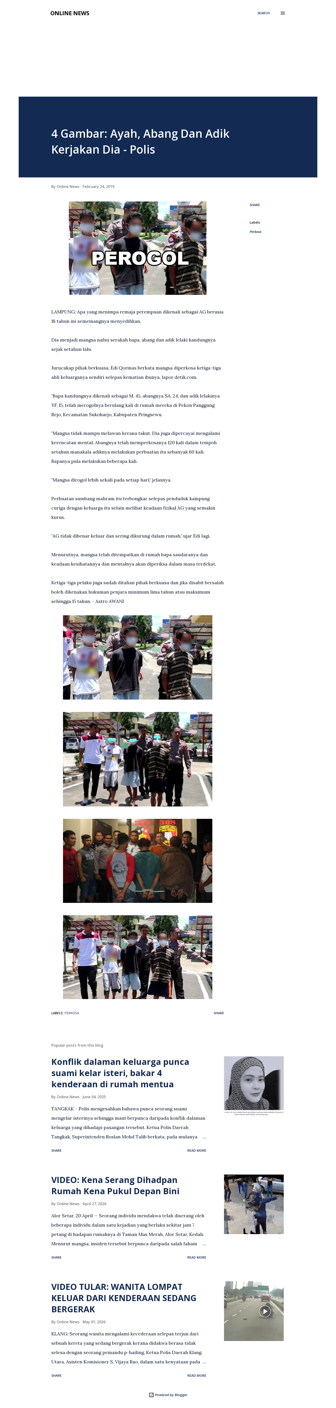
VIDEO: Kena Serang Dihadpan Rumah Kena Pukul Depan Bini (115, 1185)
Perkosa (255, 231)
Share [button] (255, 205)
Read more (196, 1150)
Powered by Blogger (168, 1395)
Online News (69, 13)
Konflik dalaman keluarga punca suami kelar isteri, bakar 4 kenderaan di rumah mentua (120, 1073)
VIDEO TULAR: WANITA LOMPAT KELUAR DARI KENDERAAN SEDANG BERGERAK (123, 1298)
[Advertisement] (168, 54)
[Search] (263, 13)
